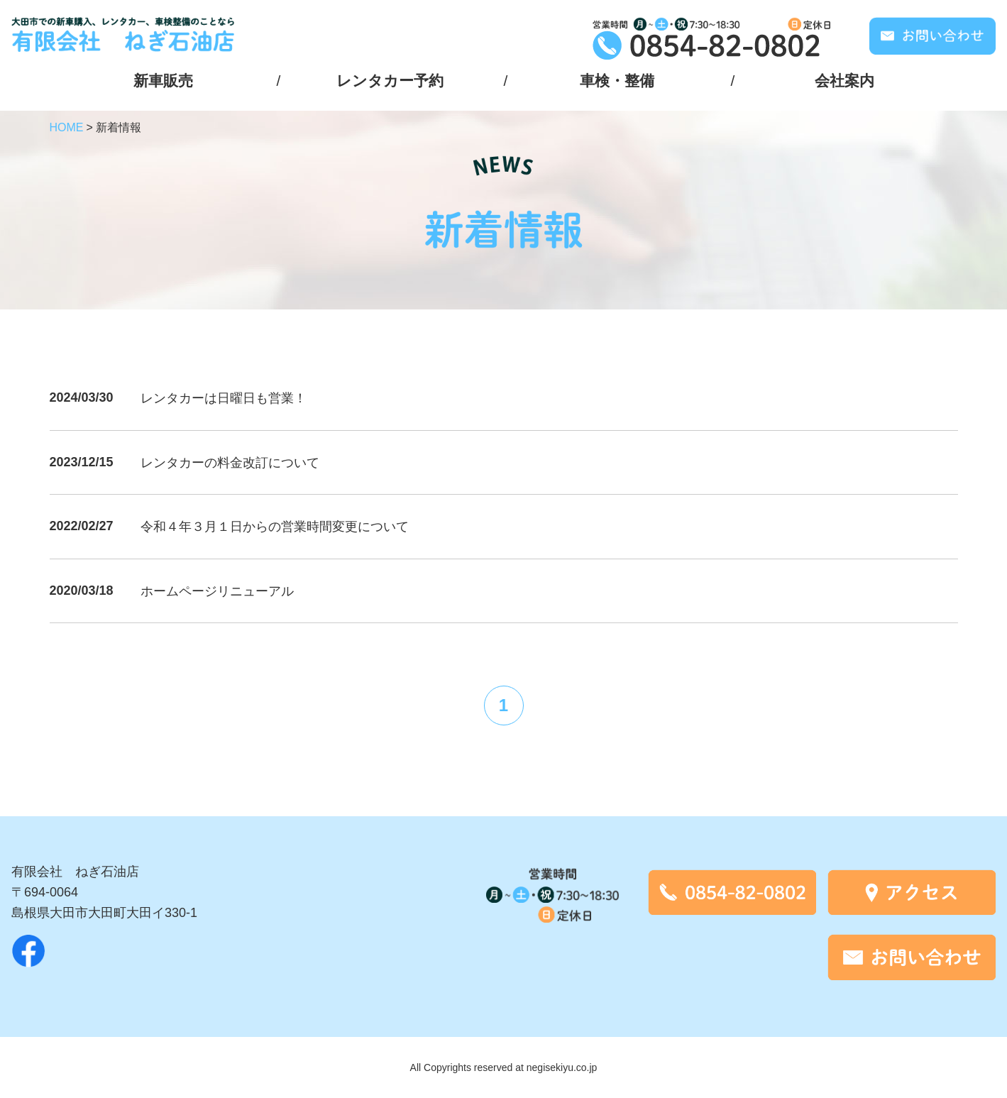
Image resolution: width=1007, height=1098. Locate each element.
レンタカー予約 (390, 80)
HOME (67, 127)
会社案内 (844, 80)
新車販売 (163, 80)
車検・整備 (617, 80)
